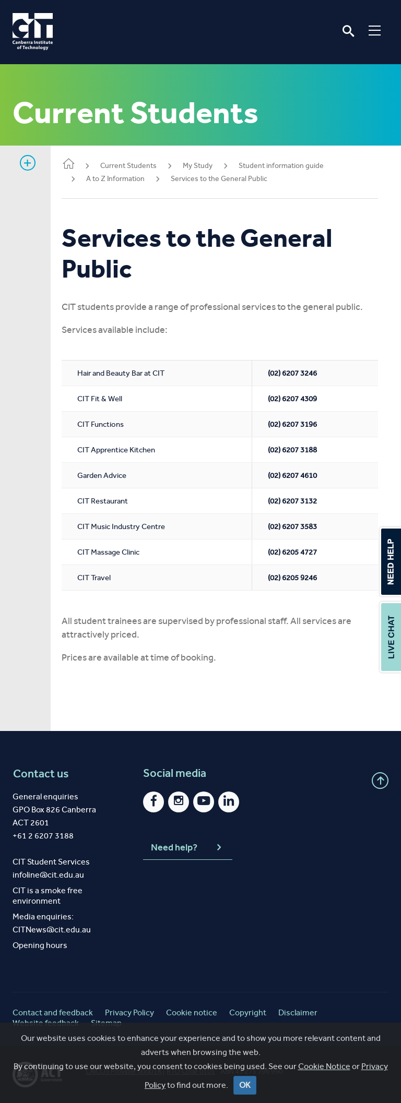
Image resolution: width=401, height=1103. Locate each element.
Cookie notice (191, 1012)
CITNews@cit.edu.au (52, 929)
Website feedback (46, 1023)
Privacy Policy (129, 1012)
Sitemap (106, 1023)
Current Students (138, 165)
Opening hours (40, 945)
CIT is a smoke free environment (47, 895)
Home (78, 165)
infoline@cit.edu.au (48, 875)
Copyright (247, 1012)
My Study (207, 165)
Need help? (187, 847)
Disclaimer (297, 1012)
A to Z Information (125, 178)
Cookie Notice (324, 1089)
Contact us (40, 773)
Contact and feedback (53, 1012)
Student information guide (291, 165)
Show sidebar (28, 163)
